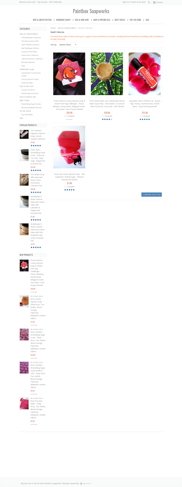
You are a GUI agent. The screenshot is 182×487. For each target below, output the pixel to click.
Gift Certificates (55, 2)
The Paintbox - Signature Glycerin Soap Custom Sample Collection (38, 134)
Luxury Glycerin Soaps (30, 79)
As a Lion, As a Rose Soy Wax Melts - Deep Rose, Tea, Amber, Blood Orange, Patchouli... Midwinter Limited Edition (38, 408)
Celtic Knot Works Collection (32, 59)
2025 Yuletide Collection (30, 44)
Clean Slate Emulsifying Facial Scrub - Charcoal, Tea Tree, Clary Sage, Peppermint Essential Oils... (38, 157)
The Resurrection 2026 (30, 41)
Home (53, 28)
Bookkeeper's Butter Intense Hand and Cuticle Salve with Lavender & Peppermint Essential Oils (37, 204)
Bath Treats (120, 19)
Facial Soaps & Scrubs (29, 93)
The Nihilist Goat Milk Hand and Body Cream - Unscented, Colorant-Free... (37, 180)
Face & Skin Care (82, 19)
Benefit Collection (28, 62)
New (23, 66)
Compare (71, 116)
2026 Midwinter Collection (31, 37)
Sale (147, 19)
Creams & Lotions (28, 90)
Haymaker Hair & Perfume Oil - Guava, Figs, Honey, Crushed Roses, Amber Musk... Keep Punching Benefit (145, 104)
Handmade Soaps (63, 19)
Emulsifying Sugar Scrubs (31, 104)
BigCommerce (86, 483)
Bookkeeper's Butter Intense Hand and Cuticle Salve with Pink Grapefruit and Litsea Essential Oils (37, 232)
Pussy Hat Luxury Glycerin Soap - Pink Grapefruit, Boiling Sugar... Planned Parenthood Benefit (69, 177)
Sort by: (54, 44)
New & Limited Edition (42, 19)
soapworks (91, 11)
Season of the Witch (29, 52)
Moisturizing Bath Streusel (31, 107)
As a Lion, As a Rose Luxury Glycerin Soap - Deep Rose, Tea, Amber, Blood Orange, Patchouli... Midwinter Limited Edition (38, 307)
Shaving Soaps (27, 83)
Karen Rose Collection (29, 55)
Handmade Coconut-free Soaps (31, 74)
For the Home (135, 19)
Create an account (138, 2)
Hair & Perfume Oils (101, 19)
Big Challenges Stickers (30, 48)
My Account (42, 2)
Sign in (125, 2)
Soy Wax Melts (27, 114)
